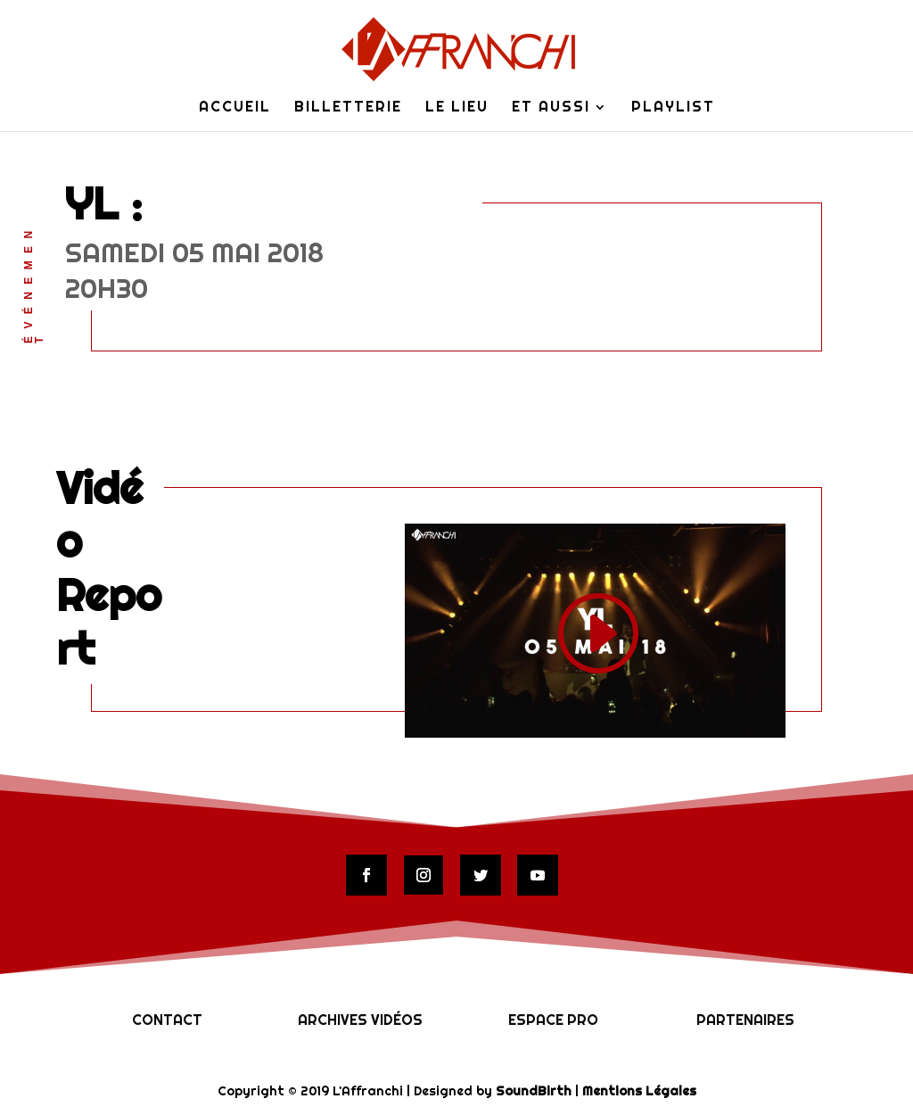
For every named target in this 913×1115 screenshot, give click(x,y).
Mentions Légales (639, 1091)
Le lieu (457, 108)
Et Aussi (551, 108)
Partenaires (745, 1020)
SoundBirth (534, 1091)
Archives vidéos (360, 1020)
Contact (167, 1020)
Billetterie (348, 108)
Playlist (673, 108)
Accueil (235, 108)
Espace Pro (553, 1020)
